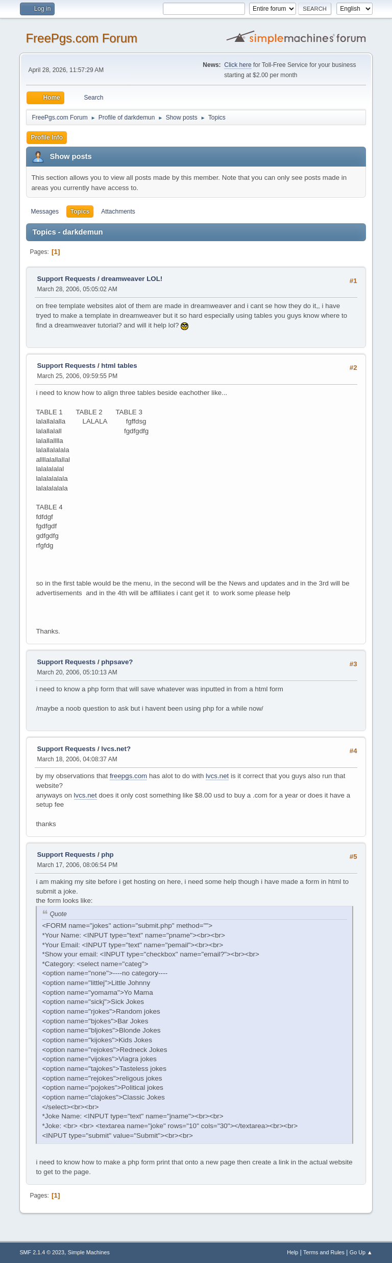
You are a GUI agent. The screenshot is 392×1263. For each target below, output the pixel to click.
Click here (237, 64)
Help (292, 1252)
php (107, 854)
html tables (119, 365)
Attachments (118, 211)
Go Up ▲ (361, 1252)
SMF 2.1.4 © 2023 (41, 1252)
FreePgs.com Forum (81, 38)
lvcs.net (217, 776)
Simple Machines (89, 1252)
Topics (80, 211)
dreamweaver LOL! (131, 279)
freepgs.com (128, 776)
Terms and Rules (324, 1252)
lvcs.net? (116, 749)
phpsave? (117, 662)
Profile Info (47, 137)
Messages (45, 211)
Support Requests (66, 279)
